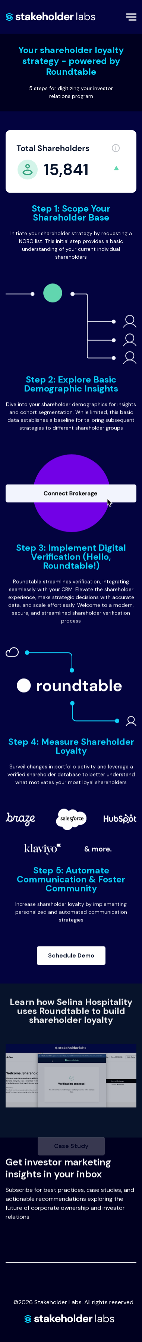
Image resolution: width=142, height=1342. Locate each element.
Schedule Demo (76, 962)
